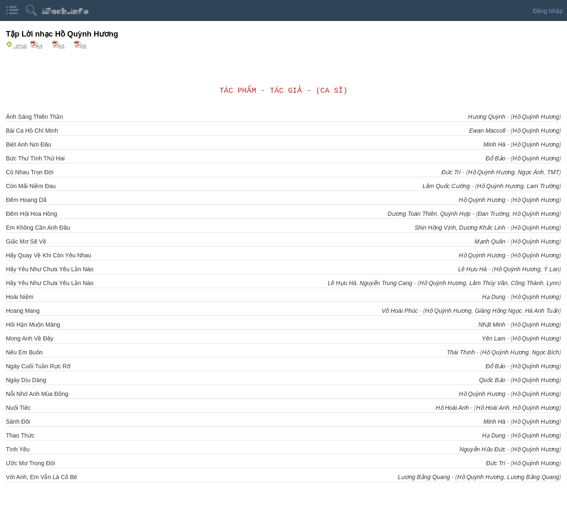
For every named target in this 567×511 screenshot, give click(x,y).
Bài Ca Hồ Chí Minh (32, 130)
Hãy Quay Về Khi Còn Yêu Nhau (48, 255)
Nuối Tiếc (18, 407)
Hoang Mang (23, 310)
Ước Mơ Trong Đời (30, 462)
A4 (36, 45)
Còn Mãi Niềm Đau (30, 185)
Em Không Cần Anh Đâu (38, 227)
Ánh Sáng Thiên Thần (34, 116)
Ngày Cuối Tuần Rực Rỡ (38, 365)
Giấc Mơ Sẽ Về (26, 241)
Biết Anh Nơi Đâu (28, 144)
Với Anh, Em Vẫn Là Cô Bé (41, 476)
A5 (58, 45)
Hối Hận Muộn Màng (33, 324)
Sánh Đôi (18, 421)
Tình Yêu (18, 448)
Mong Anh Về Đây (29, 338)
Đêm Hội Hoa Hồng (31, 213)
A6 (80, 45)
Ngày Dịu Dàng (26, 379)
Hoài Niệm (20, 296)
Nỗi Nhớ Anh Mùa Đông (37, 393)
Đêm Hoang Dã (26, 199)
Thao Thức (20, 435)
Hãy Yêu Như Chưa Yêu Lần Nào (49, 268)
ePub (16, 45)
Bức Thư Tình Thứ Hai (35, 158)
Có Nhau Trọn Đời (29, 171)
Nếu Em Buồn (24, 352)
